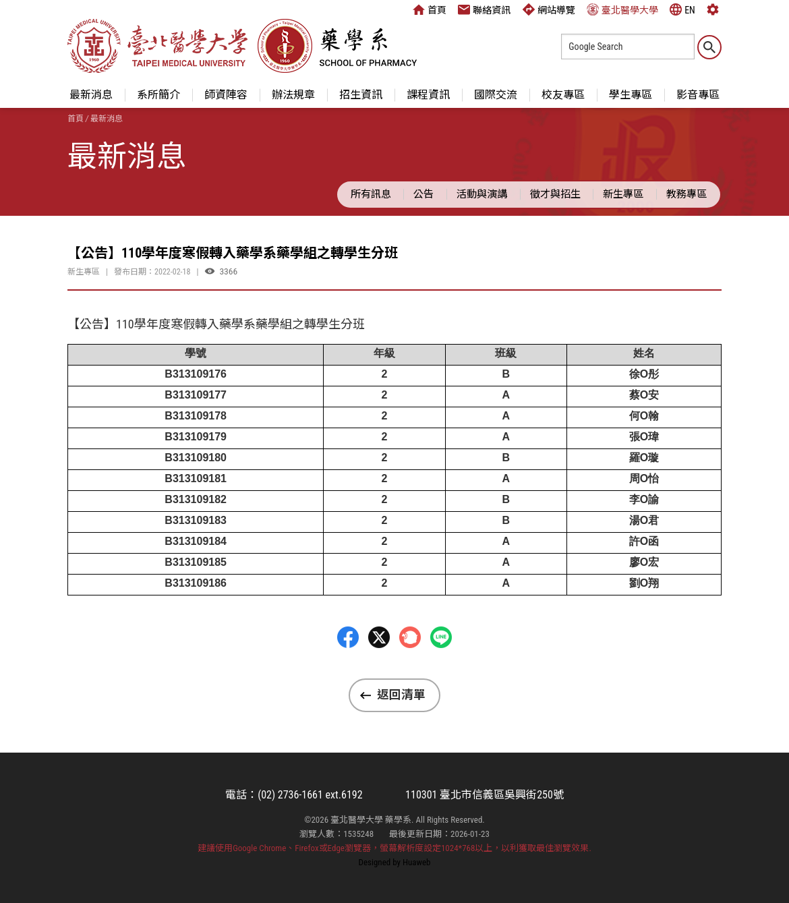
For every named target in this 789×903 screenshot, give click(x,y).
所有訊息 (371, 194)
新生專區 (623, 194)
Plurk (410, 671)
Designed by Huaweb (395, 862)
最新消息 (91, 94)
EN (682, 9)
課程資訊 (428, 94)
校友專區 (563, 94)
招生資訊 (360, 94)
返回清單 (401, 694)
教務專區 (686, 194)
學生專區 (630, 94)
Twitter (379, 671)
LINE (441, 671)
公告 (423, 194)
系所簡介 (158, 94)
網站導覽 (549, 9)
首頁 (429, 9)
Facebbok (348, 671)
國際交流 (495, 94)
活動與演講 (482, 194)
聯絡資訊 (484, 9)
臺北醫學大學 (622, 9)
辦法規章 (293, 94)
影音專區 (698, 94)
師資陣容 (225, 94)
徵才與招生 (555, 194)
